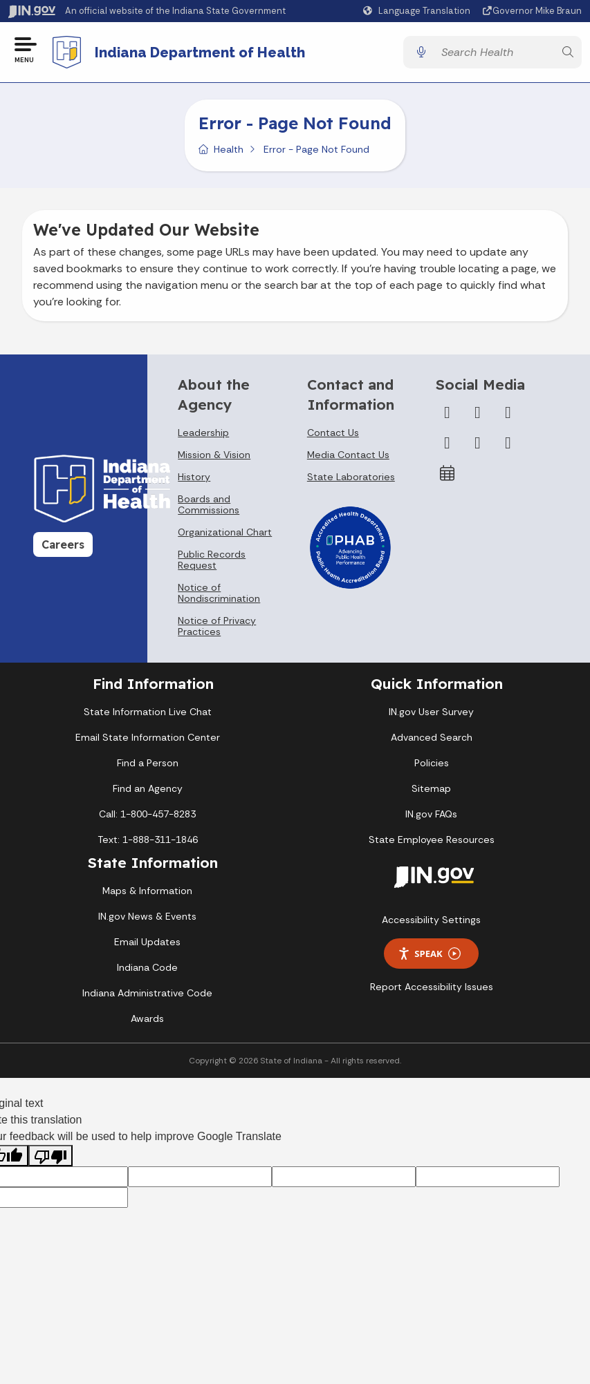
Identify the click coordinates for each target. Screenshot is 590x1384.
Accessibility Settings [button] (431, 921)
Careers (63, 546)
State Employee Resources (432, 841)
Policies (431, 764)
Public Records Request (212, 561)
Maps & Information (147, 892)
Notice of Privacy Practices (217, 627)
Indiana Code (147, 969)
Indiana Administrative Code (147, 994)
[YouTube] (447, 444)
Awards (147, 1020)
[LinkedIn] (477, 444)
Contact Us (333, 434)
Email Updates (147, 943)
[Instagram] (508, 414)
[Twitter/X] (477, 414)
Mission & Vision (214, 456)
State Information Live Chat (148, 713)
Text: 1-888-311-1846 (148, 841)
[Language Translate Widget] (418, 11)
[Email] (508, 444)
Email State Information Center (147, 738)
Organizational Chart (225, 533)
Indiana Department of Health (200, 52)
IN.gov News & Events (147, 917)
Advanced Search (431, 738)
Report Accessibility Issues (431, 988)
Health (228, 150)
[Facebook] (447, 414)
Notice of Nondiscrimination (219, 594)
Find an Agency (148, 790)
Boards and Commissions (208, 506)
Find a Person (147, 764)
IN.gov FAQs (431, 815)
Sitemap (431, 790)
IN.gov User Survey (431, 713)
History (194, 478)
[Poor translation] (50, 1157)
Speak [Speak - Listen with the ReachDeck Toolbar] (429, 954)
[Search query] (494, 52)
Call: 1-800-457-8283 (147, 815)
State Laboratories (351, 478)
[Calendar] (447, 475)
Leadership (203, 434)
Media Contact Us (348, 456)
